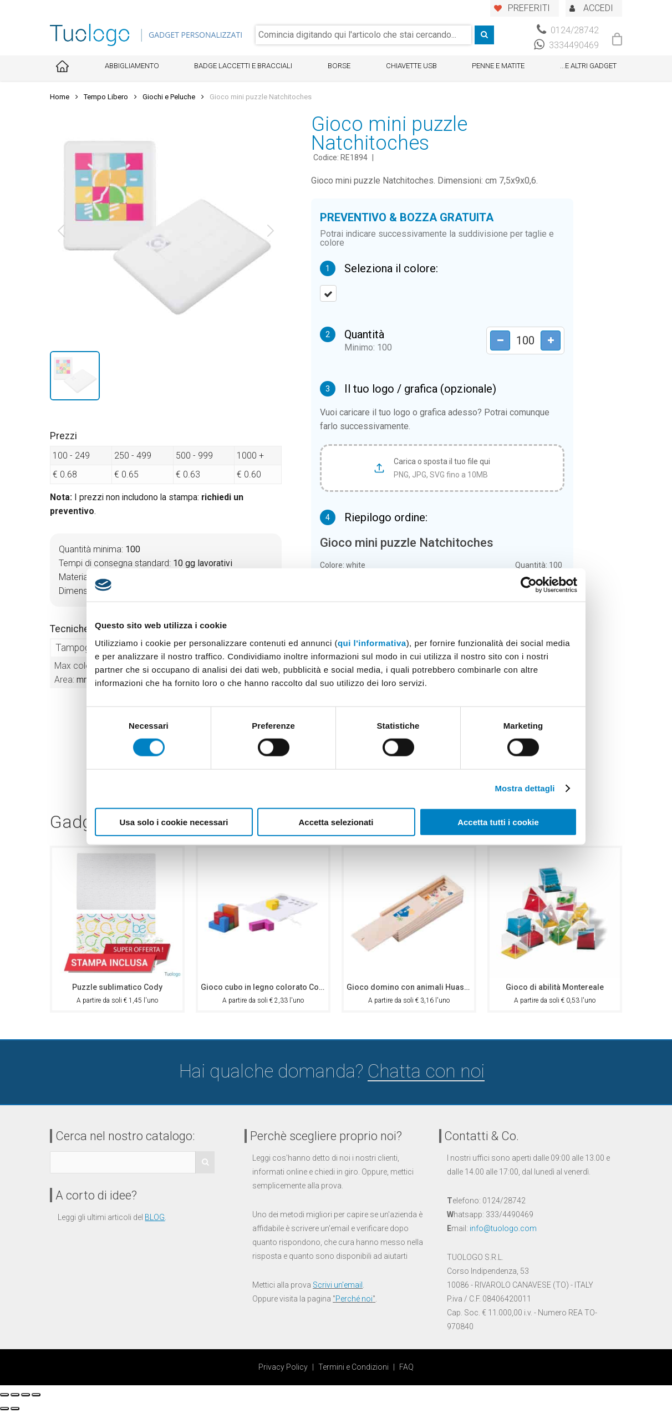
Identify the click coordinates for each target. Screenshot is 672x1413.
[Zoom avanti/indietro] (36, 1394)
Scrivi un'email (338, 1284)
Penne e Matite (498, 66)
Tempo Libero (106, 97)
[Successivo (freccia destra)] (15, 1408)
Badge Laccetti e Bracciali (243, 66)
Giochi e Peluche (168, 97)
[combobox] (363, 35)
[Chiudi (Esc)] (4, 1394)
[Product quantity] (523, 340)
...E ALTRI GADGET (588, 66)
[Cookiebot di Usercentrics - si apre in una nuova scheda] (528, 585)
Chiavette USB (411, 66)
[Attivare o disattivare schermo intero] (25, 1394)
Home (59, 97)
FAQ (406, 1367)
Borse (339, 66)
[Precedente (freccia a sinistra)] (4, 1408)
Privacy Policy (283, 1367)
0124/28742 (568, 30)
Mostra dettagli (524, 788)
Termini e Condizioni (353, 1367)
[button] (61, 231)
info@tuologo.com (503, 1228)
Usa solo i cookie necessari (174, 821)
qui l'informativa (372, 642)
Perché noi (354, 1298)
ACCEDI (598, 8)
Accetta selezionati (335, 821)
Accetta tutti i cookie (498, 821)
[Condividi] (15, 1394)
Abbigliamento (132, 66)
